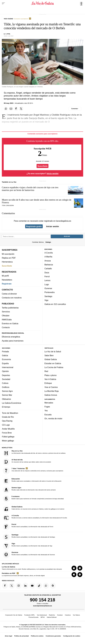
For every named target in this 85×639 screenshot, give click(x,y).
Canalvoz (68, 615)
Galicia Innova (51, 395)
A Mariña (48, 257)
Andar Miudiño (8, 429)
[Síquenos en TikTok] (39, 586)
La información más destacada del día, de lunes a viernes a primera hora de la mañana (34, 453)
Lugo (47, 284)
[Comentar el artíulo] (74, 108)
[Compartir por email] (11, 109)
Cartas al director (9, 294)
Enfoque (48, 383)
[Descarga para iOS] (74, 568)
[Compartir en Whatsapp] (6, 109)
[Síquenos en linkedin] (25, 586)
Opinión (5, 371)
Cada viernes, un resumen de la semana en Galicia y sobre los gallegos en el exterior (33, 509)
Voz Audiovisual (42, 615)
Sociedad (6, 379)
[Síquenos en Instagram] (19, 586)
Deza (47, 272)
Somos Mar (7, 395)
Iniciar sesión (52, 226)
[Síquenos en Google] (53, 586)
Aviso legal (8, 636)
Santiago (48, 296)
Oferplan (5, 316)
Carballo (48, 269)
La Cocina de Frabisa (54, 367)
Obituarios (6, 399)
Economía (6, 359)
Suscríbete (42, 166)
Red (46, 371)
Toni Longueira (8, 205)
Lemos (47, 280)
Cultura (5, 383)
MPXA (43, 617)
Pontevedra (50, 292)
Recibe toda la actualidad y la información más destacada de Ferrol (28, 526)
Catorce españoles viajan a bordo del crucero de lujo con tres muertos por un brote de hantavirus (30, 188)
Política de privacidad (21, 636)
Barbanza (49, 265)
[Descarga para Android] (79, 568)
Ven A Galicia (50, 379)
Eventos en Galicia (10, 323)
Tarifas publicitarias (10, 308)
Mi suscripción (8, 254)
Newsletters (7, 280)
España (5, 363)
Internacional (7, 367)
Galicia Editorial (51, 617)
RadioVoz (52, 615)
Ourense (48, 288)
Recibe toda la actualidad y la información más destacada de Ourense (29, 554)
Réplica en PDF (9, 258)
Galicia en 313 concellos (55, 304)
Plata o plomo (51, 375)
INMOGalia (7, 319)
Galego (48, 242)
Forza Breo (7, 433)
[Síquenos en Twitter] (12, 586)
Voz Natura (76, 615)
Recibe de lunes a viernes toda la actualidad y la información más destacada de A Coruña (35, 517)
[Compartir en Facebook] (16, 109)
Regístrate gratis (34, 226)
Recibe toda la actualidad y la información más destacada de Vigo (27, 545)
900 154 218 (42, 599)
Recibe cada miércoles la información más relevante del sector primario (29, 490)
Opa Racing (7, 421)
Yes (46, 411)
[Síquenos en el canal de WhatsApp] (46, 586)
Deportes (6, 375)
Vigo (46, 300)
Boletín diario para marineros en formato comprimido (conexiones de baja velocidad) (33, 498)
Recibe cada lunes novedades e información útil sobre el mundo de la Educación (32, 481)
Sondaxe (60, 615)
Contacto (6, 327)
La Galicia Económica (11, 403)
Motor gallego (8, 441)
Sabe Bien (49, 355)
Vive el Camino (51, 387)
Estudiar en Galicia (53, 363)
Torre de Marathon (10, 413)
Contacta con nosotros (12, 298)
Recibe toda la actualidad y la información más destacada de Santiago (29, 537)
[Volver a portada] (43, 3)
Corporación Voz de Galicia (13, 615)
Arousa (48, 261)
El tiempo (6, 407)
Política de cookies (37, 636)
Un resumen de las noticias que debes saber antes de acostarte (27, 462)
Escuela (48, 414)
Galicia (5, 355)
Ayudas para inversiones (12, 341)
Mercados (49, 403)
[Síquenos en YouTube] (32, 586)
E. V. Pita (7, 34)
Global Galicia (51, 359)
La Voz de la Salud (53, 351)
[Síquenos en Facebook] (5, 586)
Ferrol (47, 276)
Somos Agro (7, 391)
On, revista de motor (53, 419)
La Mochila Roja (52, 391)
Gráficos (5, 387)
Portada (5, 351)
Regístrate (6, 284)
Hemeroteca (7, 262)
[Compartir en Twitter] (21, 109)
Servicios (6, 312)
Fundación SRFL (29, 615)
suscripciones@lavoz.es (42, 606)
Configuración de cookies (71, 636)
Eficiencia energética (11, 337)
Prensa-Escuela (33, 617)
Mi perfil (5, 276)
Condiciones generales (53, 636)
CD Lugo (6, 425)
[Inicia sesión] (81, 3)
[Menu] (3, 3)
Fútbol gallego (8, 437)
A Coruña (49, 253)
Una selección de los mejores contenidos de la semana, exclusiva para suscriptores (33, 470)
